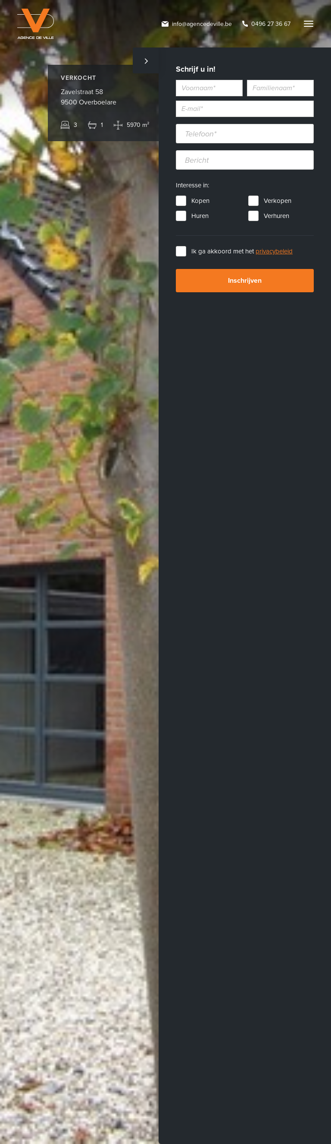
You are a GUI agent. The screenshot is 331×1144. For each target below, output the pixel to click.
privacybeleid (274, 251)
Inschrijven (245, 280)
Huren (200, 216)
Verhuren (276, 216)
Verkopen (277, 201)
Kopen (200, 201)
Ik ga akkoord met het (242, 251)
